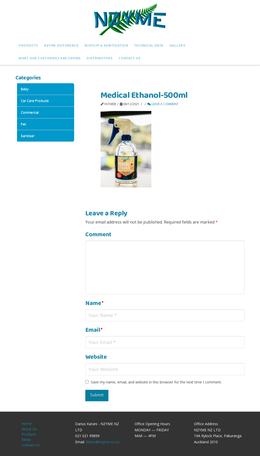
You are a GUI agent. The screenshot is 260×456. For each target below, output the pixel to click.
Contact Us (31, 445)
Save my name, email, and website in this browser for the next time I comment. (156, 382)
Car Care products (35, 100)
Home (27, 423)
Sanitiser (28, 135)
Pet (23, 124)
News (26, 439)
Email (94, 330)
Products (29, 434)
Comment (98, 235)
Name (94, 303)
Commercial (30, 112)
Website (96, 357)
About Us (29, 428)
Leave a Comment (162, 104)
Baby (25, 89)
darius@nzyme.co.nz (102, 441)
